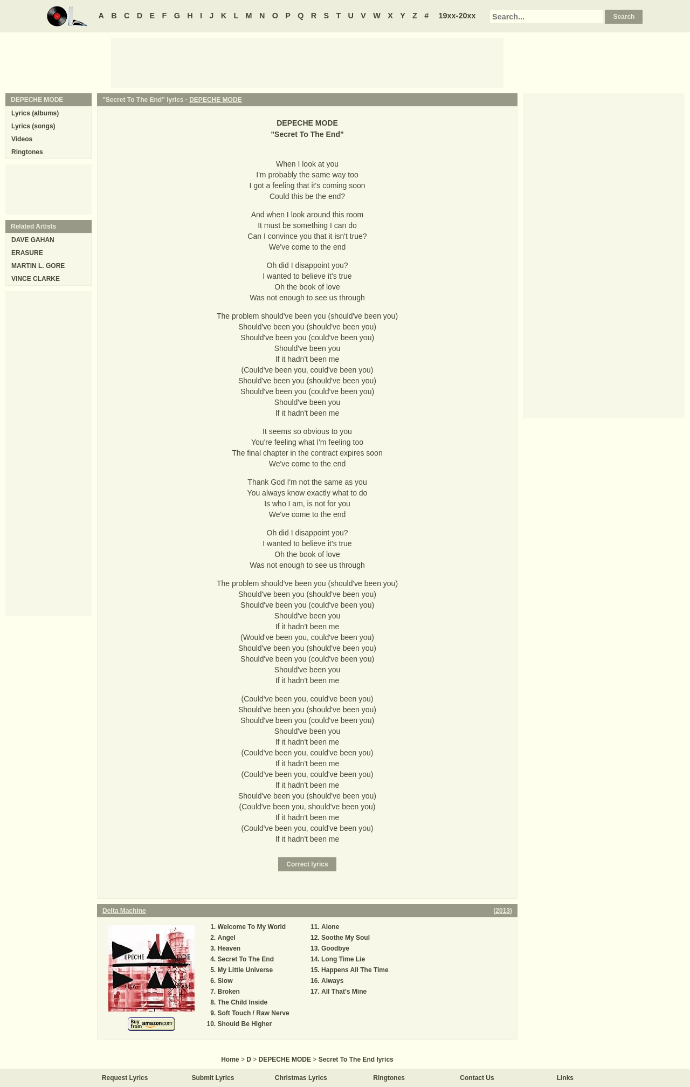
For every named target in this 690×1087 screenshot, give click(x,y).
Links (565, 1078)
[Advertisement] (307, 62)
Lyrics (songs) (33, 126)
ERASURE (27, 253)
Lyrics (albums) (35, 113)
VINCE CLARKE (35, 279)
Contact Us (477, 1078)
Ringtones (27, 152)
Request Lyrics (125, 1078)
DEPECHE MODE (215, 100)
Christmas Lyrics (301, 1078)
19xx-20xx (457, 15)
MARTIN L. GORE (38, 266)
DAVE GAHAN (32, 240)
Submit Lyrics (213, 1078)
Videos (21, 139)
